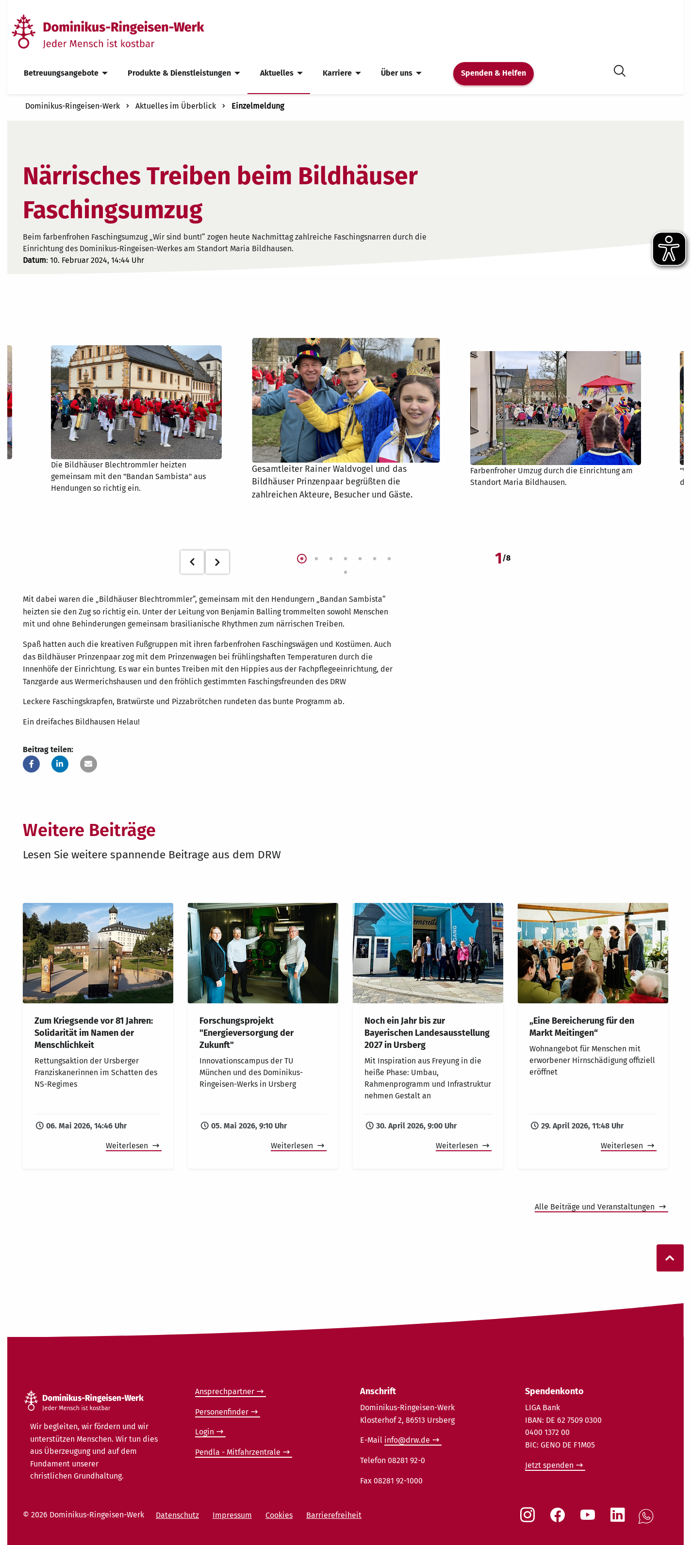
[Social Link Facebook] (559, 1519)
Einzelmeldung (257, 106)
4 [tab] (345, 559)
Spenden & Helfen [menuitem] (493, 73)
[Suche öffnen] (619, 69)
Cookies (279, 1515)
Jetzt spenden (549, 1465)
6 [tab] (374, 559)
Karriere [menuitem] (337, 73)
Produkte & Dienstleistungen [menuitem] (179, 73)
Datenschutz (177, 1515)
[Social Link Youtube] (589, 1519)
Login (204, 1431)
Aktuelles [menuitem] (277, 73)
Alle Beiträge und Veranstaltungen (596, 1206)
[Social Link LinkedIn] (619, 1519)
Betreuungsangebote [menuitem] (61, 73)
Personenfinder (221, 1411)
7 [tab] (389, 559)
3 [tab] (331, 559)
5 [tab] (360, 559)
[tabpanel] (346, 419)
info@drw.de (407, 1440)
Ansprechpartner (224, 1391)
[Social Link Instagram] (529, 1519)
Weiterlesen (128, 1145)
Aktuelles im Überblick (175, 106)
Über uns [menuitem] (396, 73)
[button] (31, 764)
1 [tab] (302, 559)
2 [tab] (316, 559)
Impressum (232, 1515)
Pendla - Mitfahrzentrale (237, 1452)
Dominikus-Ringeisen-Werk (72, 106)
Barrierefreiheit (334, 1515)
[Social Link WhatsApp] (648, 1521)
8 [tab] (345, 573)
